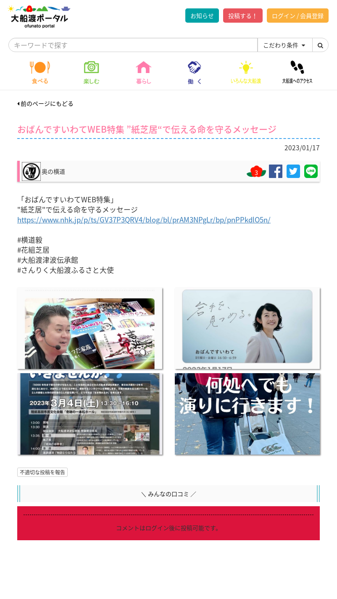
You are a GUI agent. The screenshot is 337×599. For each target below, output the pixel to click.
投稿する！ (243, 15)
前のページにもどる (45, 103)
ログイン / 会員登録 (298, 15)
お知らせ (202, 15)
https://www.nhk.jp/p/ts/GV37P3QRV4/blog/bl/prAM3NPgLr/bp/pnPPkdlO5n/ (144, 219)
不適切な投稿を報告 (42, 472)
